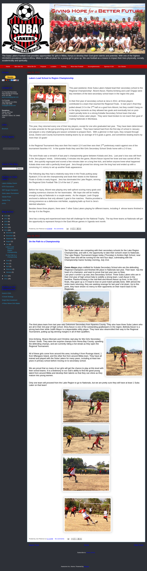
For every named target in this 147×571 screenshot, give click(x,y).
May (7, 263)
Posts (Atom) (90, 552)
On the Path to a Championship (44, 241)
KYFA (4, 203)
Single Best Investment (9, 300)
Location (53, 66)
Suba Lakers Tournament (10, 193)
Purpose (43, 66)
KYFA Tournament (8, 186)
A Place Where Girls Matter (11, 303)
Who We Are (18, 66)
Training (63, 66)
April (8, 266)
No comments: (59, 229)
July (7, 244)
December (9, 233)
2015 (6, 224)
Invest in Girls (6, 293)
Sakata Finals (6, 197)
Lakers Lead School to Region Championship (51, 78)
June (8, 260)
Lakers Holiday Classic (9, 183)
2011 (6, 279)
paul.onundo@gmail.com (10, 97)
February (9, 269)
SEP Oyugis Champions (10, 190)
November (9, 236)
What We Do (31, 66)
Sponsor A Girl (109, 66)
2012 (6, 276)
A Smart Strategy (7, 297)
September (10, 238)
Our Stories (122, 66)
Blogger (86, 566)
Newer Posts (34, 545)
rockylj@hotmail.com (9, 105)
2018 (6, 216)
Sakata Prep (6, 200)
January (9, 272)
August (8, 241)
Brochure (5, 129)
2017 (6, 218)
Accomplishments (94, 66)
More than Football (77, 66)
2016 (6, 221)
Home (8, 66)
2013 (6, 230)
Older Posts (138, 545)
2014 (6, 227)
